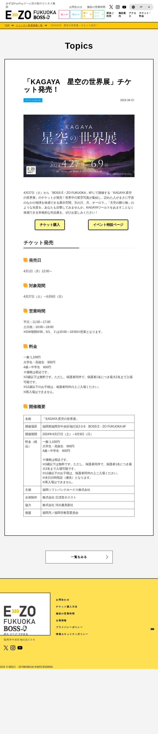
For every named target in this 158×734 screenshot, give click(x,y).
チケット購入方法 (144, 608)
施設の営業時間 (96, 7)
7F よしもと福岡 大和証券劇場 (75, 624)
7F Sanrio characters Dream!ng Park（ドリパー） (79, 616)
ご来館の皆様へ (122, 622)
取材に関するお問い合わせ (122, 672)
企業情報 (141, 626)
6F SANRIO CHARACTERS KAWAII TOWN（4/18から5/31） (80, 644)
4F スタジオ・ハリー (69, 688)
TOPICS (119, 606)
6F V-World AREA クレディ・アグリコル (81, 634)
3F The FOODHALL (69, 695)
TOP (7, 25)
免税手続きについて (122, 662)
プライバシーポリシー (144, 635)
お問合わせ (75, 7)
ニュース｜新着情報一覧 (29, 25)
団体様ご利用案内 (122, 632)
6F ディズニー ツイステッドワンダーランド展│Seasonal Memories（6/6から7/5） (82, 656)
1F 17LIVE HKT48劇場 (71, 703)
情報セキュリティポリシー (144, 645)
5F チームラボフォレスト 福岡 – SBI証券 (82, 667)
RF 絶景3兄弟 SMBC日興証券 (74, 607)
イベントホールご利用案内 (122, 642)
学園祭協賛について (122, 652)
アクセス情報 (122, 599)
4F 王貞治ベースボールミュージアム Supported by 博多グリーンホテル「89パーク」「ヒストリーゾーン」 (80, 677)
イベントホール (33, 100)
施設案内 (119, 613)
